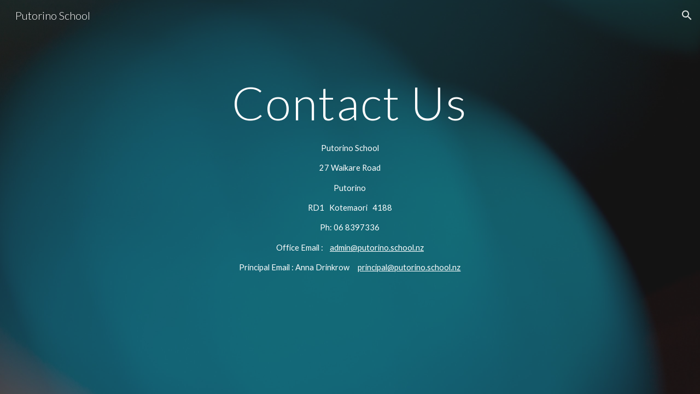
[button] (687, 15)
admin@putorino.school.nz (377, 247)
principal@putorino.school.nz (409, 267)
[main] (350, 103)
